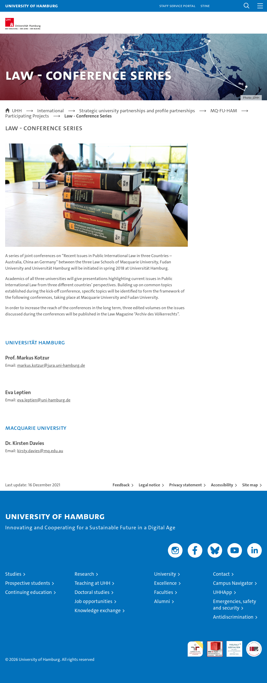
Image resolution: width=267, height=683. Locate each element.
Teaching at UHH (92, 583)
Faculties (163, 592)
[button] (246, 6)
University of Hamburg (31, 5)
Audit (212, 644)
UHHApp (222, 592)
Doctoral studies (92, 592)
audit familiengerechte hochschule (195, 649)
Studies (13, 574)
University (165, 574)
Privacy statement (185, 485)
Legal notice (149, 485)
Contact (221, 574)
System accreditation (254, 646)
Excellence (165, 583)
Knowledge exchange (98, 610)
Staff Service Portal (177, 5)
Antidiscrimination (233, 617)
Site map (250, 485)
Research (84, 574)
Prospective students (27, 583)
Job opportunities (93, 601)
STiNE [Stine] (205, 5)
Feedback (121, 485)
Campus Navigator (233, 583)
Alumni (162, 601)
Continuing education (28, 592)
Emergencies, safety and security (234, 604)
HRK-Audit (231, 646)
